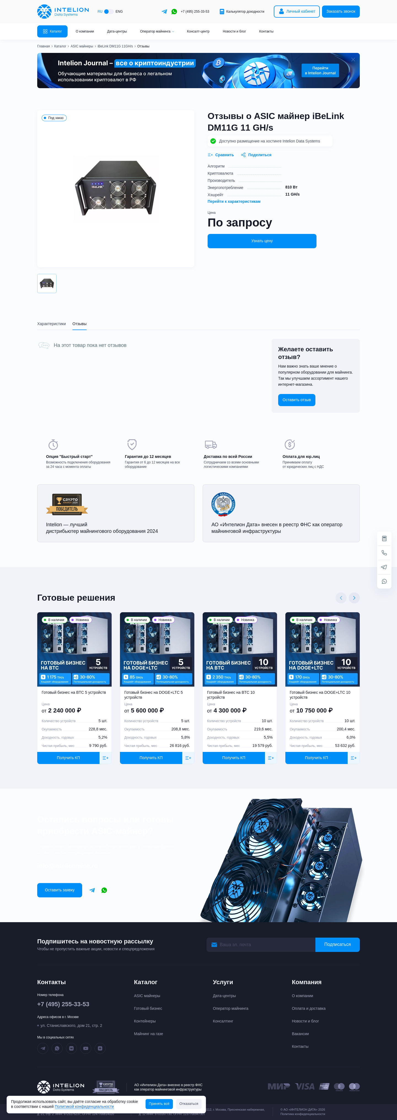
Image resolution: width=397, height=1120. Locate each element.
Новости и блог (234, 31)
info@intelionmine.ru (67, 865)
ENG (119, 12)
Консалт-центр (198, 31)
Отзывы (80, 324)
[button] (47, 283)
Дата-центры (117, 31)
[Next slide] (354, 597)
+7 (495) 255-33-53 (195, 12)
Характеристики (51, 324)
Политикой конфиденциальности (84, 1106)
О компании (85, 31)
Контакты (266, 31)
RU (100, 12)
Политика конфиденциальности (302, 1114)
